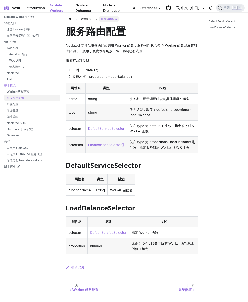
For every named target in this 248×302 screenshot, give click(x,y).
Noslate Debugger (83, 8)
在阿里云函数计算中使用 (23, 35)
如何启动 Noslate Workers (24, 160)
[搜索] (230, 8)
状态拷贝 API (17, 66)
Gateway (13, 135)
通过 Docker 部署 (18, 29)
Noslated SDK (16, 123)
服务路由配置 (15, 98)
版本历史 (12, 166)
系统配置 (12, 104)
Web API (15, 60)
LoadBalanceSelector (221, 27)
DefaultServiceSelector (106, 128)
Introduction (35, 8)
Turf (9, 79)
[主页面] (70, 19)
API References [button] (145, 8)
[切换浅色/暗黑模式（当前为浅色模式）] (210, 8)
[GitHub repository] (168, 8)
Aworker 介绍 (18, 54)
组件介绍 (10, 41)
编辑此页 (75, 267)
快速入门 (10, 23)
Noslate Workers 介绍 (19, 17)
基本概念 (10, 85)
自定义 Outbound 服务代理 (24, 154)
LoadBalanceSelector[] (106, 145)
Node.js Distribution (112, 8)
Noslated (13, 73)
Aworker (12, 48)
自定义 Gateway (17, 148)
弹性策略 (12, 116)
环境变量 (12, 110)
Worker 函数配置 (18, 91)
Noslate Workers (56, 8)
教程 (7, 141)
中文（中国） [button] (188, 8)
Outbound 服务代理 (20, 129)
